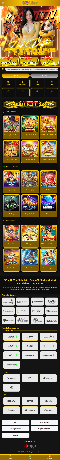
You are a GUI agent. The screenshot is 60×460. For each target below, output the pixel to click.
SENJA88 (6, 287)
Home (8, 83)
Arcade (23, 92)
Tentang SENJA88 (15, 429)
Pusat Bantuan (44, 422)
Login (44, 75)
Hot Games (22, 83)
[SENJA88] (30, 3)
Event (10, 457)
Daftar (15, 75)
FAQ (15, 422)
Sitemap (15, 435)
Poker (37, 92)
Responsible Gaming (44, 429)
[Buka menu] (3, 3)
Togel (51, 92)
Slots (37, 83)
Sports (8, 92)
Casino (52, 83)
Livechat (49, 457)
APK (30, 457)
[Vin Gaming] (30, 446)
